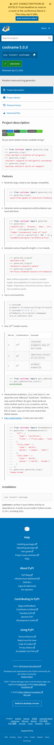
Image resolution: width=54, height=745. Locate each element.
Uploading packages (26, 547)
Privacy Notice (26, 647)
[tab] (27, 90)
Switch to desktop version (27, 703)
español (18, 718)
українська (15, 721)
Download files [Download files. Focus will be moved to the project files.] (11, 113)
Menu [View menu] (45, 28)
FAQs (27, 558)
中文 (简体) (43, 721)
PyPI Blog (25, 575)
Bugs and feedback (27, 605)
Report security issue (27, 640)
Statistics (27, 582)
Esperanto (39, 723)
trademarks (22, 684)
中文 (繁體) (12, 723)
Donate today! (27, 676)
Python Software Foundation (29, 692)
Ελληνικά (25, 721)
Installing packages (26, 544)
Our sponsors (27, 589)
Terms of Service (25, 636)
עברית (30, 723)
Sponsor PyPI (27, 616)
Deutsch (34, 721)
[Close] (50, 3)
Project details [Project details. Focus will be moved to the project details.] (11, 97)
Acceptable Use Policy (26, 651)
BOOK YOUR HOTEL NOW (26, 18)
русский (22, 723)
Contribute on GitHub (26, 609)
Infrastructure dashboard (26, 578)
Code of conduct (26, 644)
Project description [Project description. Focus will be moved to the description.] (13, 90)
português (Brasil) (46, 718)
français (26, 718)
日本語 (34, 718)
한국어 (47, 723)
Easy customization (13, 418)
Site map (27, 695)
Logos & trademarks (27, 586)
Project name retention (26, 555)
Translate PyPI (25, 613)
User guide (26, 551)
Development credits (25, 620)
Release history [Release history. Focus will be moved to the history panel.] (12, 105)
